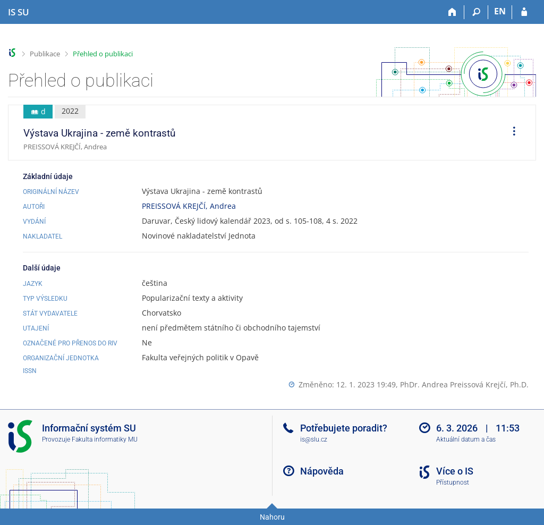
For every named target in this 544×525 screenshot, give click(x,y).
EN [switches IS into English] (500, 11)
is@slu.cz (313, 439)
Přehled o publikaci (103, 53)
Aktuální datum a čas (466, 439)
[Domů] (452, 12)
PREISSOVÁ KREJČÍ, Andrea (189, 206)
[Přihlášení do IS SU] (524, 12)
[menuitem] (510, 132)
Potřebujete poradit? (343, 428)
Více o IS (454, 471)
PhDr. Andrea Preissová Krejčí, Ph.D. (464, 384)
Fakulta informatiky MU (105, 439)
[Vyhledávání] (476, 12)
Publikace (45, 53)
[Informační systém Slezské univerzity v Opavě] (18, 12)
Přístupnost (452, 482)
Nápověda (322, 471)
